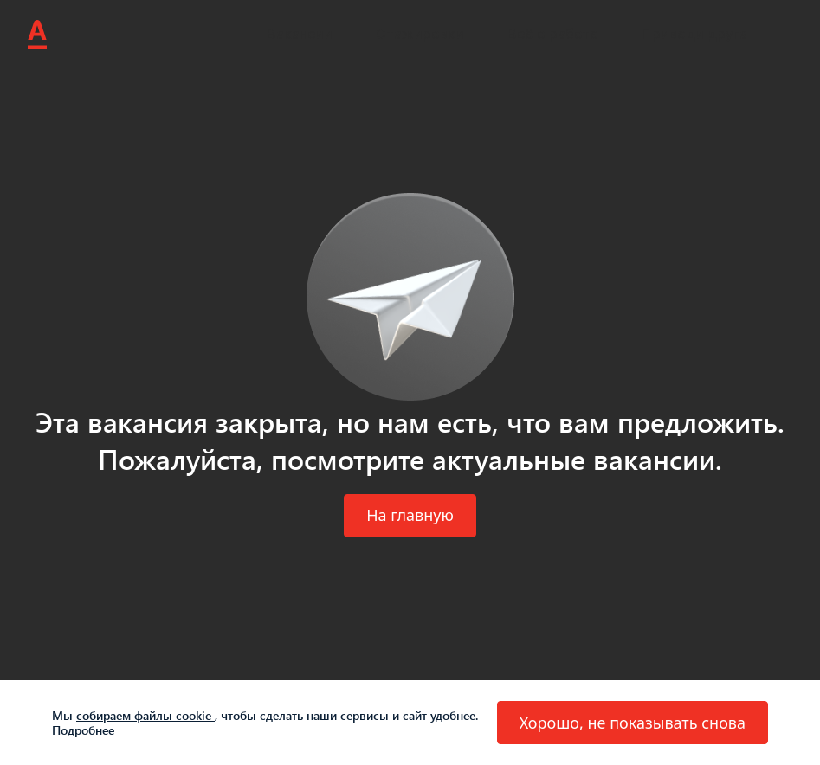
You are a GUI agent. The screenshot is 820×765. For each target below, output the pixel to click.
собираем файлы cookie (145, 715)
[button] (410, 515)
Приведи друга (694, 34)
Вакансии (300, 34)
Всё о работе (552, 34)
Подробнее (83, 730)
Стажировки (420, 34)
